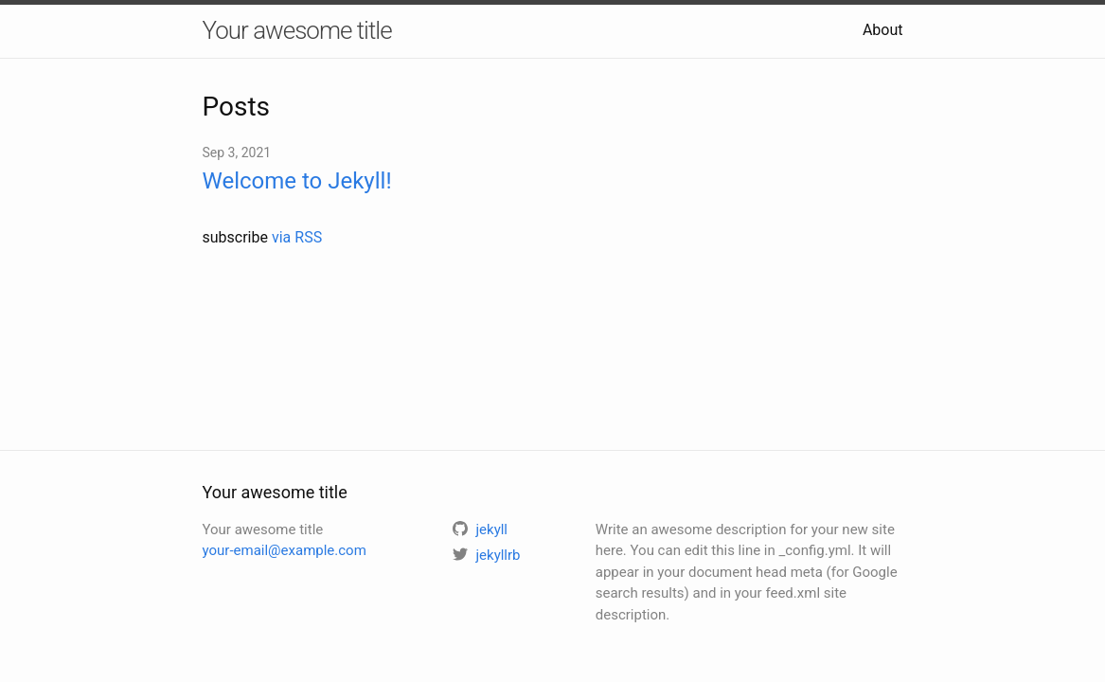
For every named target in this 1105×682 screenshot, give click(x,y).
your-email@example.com (284, 550)
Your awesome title (297, 30)
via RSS (297, 237)
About (883, 30)
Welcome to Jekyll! (297, 181)
